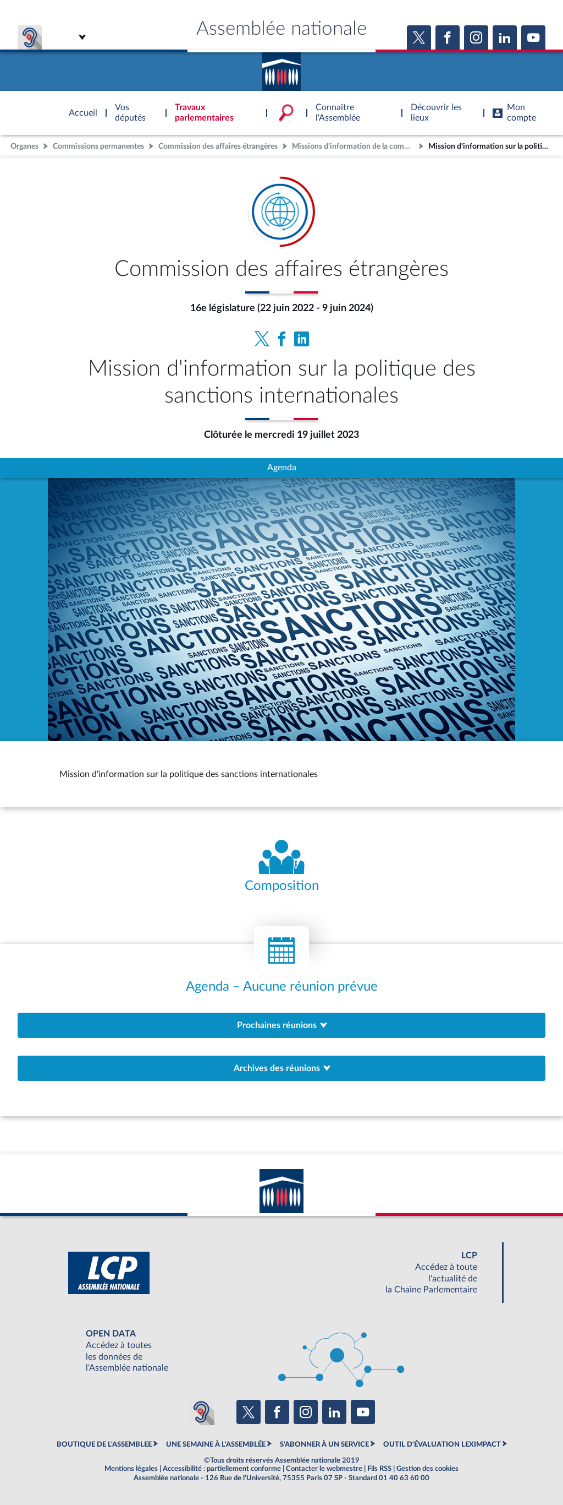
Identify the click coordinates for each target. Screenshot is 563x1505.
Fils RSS (379, 1468)
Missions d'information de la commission (354, 146)
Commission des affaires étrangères (218, 146)
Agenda (281, 467)
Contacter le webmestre (324, 1468)
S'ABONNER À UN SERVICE (324, 1444)
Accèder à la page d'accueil (281, 68)
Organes (24, 146)
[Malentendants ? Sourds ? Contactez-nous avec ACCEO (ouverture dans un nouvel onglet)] (201, 1412)
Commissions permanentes (98, 146)
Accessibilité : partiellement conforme (222, 1468)
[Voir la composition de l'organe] (281, 867)
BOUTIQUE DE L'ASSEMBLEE (104, 1444)
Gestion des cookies (427, 1468)
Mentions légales (131, 1468)
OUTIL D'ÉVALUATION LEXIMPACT (442, 1444)
